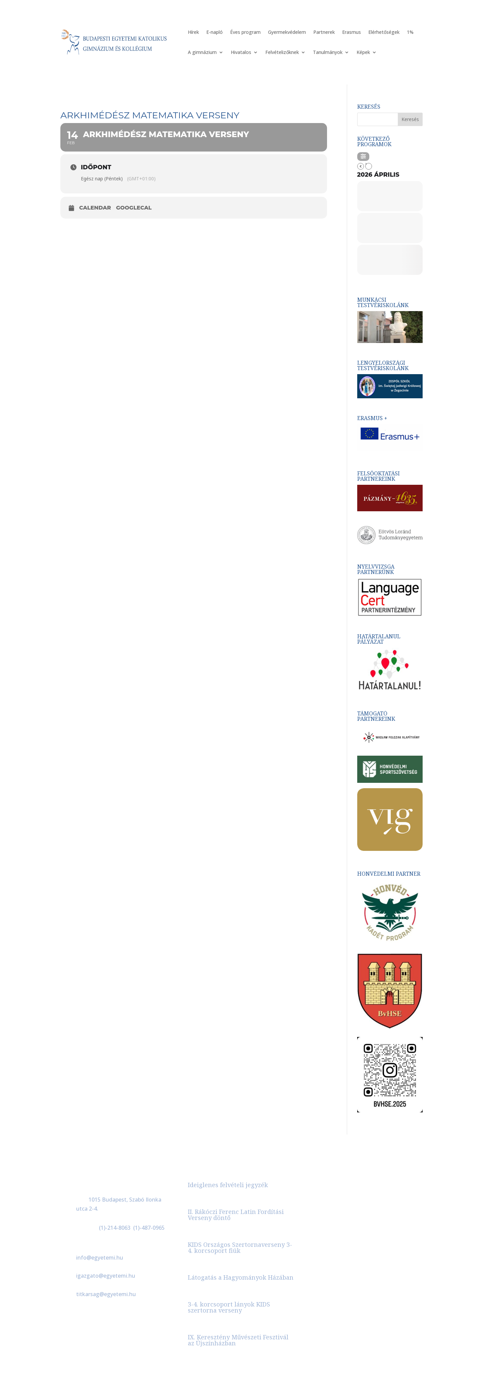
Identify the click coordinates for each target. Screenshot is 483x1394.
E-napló (214, 32)
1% (410, 32)
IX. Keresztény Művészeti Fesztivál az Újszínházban (238, 1340)
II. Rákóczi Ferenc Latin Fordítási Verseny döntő (236, 1215)
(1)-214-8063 (114, 1227)
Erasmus (351, 32)
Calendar (95, 208)
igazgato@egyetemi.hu (105, 1275)
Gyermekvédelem (287, 32)
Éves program (245, 32)
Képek (363, 52)
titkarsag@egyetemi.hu (106, 1294)
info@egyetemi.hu (99, 1257)
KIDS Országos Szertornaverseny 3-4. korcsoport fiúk (240, 1247)
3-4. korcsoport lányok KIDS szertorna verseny (229, 1307)
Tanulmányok (327, 52)
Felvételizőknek (282, 52)
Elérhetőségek (383, 32)
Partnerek (324, 32)
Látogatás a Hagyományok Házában (240, 1277)
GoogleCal (134, 208)
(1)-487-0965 (149, 1227)
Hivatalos (241, 52)
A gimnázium (202, 52)
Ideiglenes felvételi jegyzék (228, 1185)
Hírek (193, 32)
